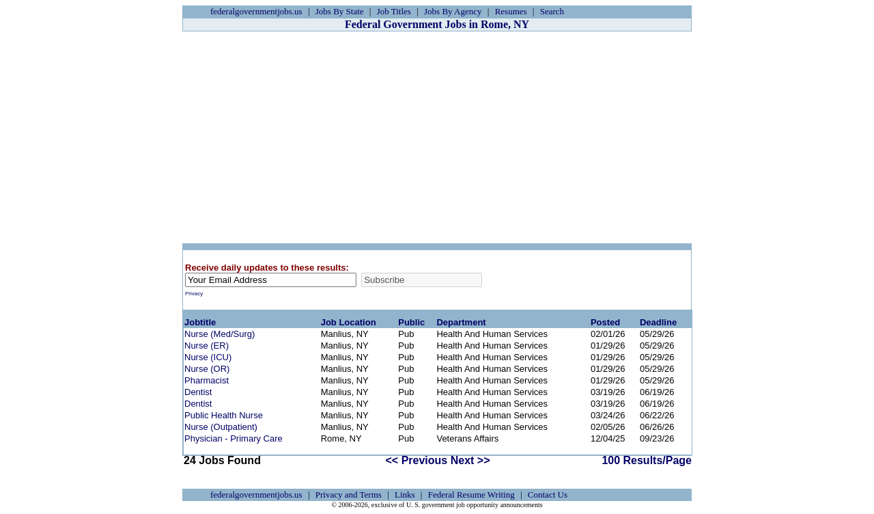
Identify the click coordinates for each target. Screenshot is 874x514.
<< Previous (417, 460)
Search (552, 11)
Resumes (511, 11)
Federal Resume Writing (471, 494)
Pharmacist (206, 380)
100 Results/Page (647, 460)
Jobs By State (339, 11)
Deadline (658, 322)
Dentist (198, 392)
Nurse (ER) (206, 345)
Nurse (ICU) (207, 357)
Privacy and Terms (348, 494)
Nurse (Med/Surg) (219, 334)
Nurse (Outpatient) (220, 427)
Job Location (348, 322)
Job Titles (394, 11)
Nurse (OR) (206, 369)
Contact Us (547, 494)
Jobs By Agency (453, 11)
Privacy (194, 293)
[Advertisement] (437, 137)
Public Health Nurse (223, 415)
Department (460, 322)
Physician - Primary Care (233, 438)
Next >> (470, 460)
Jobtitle (200, 322)
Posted (605, 322)
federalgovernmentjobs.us (256, 11)
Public (411, 322)
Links (405, 494)
